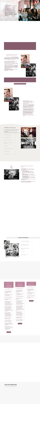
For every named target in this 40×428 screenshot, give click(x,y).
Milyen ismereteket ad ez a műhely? (20, 83)
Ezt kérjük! (8, 332)
